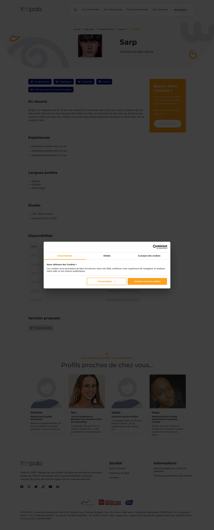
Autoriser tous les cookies (147, 281)
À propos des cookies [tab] (149, 256)
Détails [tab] (107, 256)
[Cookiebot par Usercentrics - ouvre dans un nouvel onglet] (155, 247)
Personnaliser (106, 281)
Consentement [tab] (64, 256)
